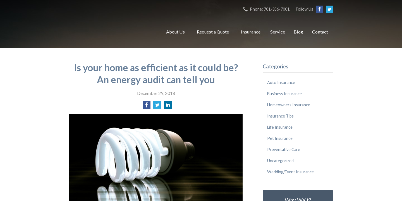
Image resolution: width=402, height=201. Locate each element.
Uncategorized (280, 160)
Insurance (250, 31)
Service (277, 31)
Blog (298, 31)
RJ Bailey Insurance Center (111, 32)
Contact (320, 31)
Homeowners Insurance (288, 104)
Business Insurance (284, 93)
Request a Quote (213, 31)
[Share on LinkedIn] (168, 106)
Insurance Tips (280, 116)
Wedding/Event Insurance (290, 171)
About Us (175, 31)
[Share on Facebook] (146, 106)
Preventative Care (283, 149)
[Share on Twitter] (157, 106)
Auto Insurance (281, 82)
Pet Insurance (280, 138)
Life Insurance (280, 127)
